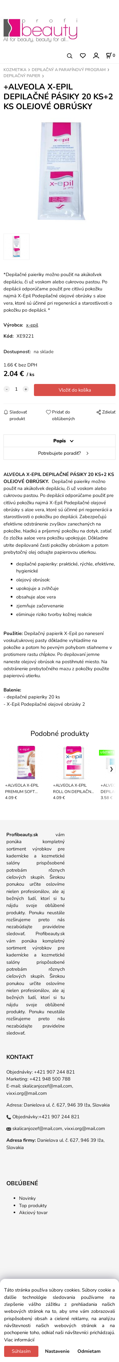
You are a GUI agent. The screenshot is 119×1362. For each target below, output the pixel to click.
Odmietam (89, 1351)
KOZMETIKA (14, 70)
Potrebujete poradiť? (59, 453)
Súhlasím (21, 1351)
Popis (59, 441)
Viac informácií (19, 1340)
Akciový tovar (33, 1212)
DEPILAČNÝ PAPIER (21, 76)
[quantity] (16, 389)
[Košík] (110, 55)
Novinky (27, 1198)
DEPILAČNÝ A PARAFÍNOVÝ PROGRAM (69, 70)
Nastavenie (57, 1351)
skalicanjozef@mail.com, (47, 1086)
